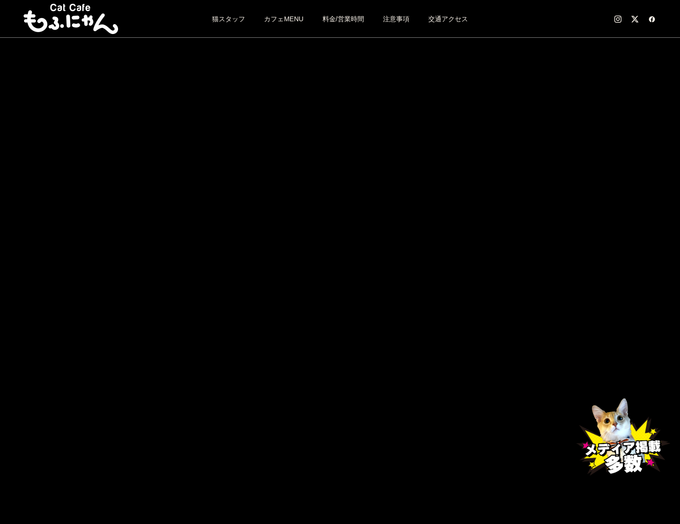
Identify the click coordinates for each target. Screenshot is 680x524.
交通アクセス (448, 19)
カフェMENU (283, 19)
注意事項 (396, 19)
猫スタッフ (228, 19)
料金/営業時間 (343, 19)
